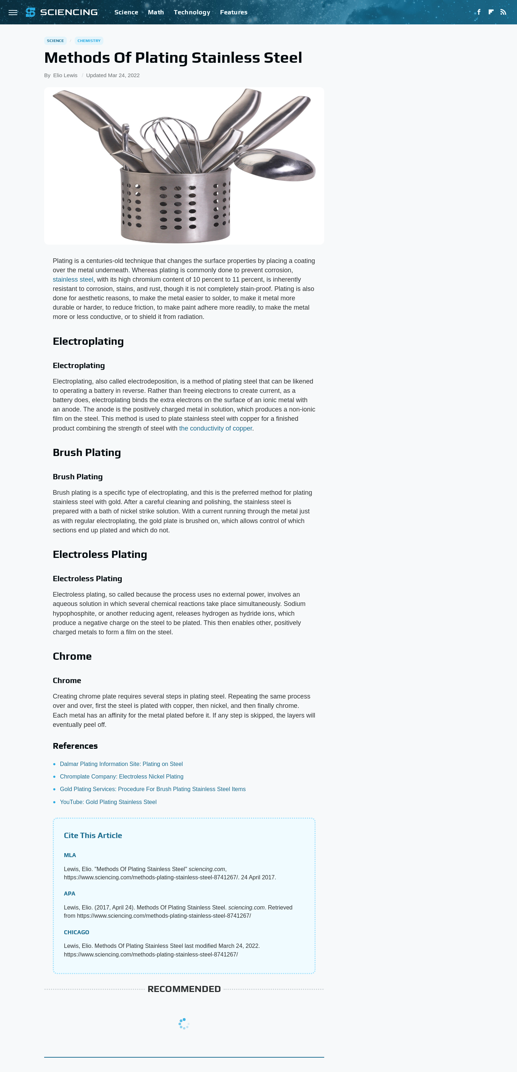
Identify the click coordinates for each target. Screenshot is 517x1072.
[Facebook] (479, 12)
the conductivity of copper (215, 428)
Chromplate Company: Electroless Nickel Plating (121, 777)
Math (156, 12)
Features (234, 12)
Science (126, 12)
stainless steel (73, 279)
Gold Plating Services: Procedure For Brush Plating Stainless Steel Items (153, 789)
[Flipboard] (491, 12)
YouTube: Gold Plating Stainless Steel (108, 802)
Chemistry (89, 40)
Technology (192, 12)
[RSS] (503, 12)
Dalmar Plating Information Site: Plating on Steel (121, 764)
